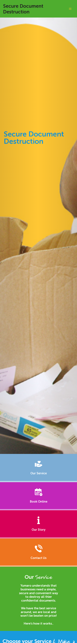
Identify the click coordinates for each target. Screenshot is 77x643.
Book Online (38, 501)
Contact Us (38, 558)
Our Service (38, 473)
